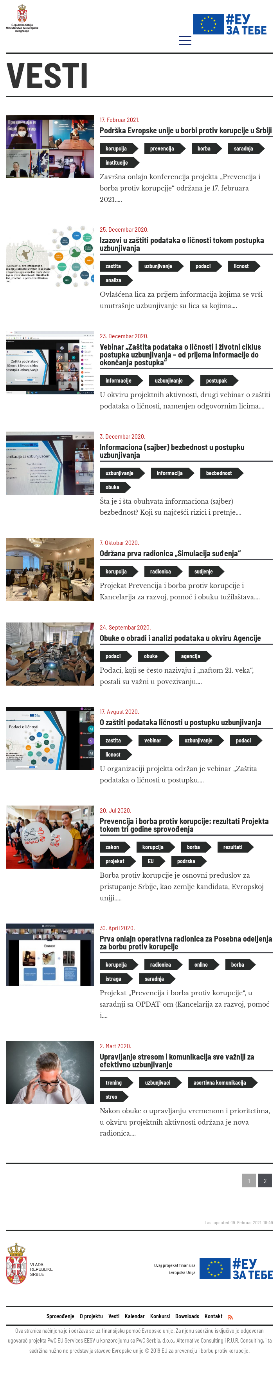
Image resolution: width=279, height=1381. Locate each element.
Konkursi (160, 1316)
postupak (216, 380)
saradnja (243, 148)
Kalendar (135, 1316)
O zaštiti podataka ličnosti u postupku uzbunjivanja (180, 722)
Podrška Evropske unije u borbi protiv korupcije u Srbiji (186, 130)
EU (151, 861)
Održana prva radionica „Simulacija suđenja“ (170, 553)
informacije (118, 380)
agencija (190, 656)
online (201, 964)
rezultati (232, 847)
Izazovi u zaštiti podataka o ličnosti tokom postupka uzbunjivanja (182, 243)
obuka (112, 487)
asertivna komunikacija (220, 1082)
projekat (115, 861)
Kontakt (214, 1316)
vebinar (152, 740)
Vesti (113, 1316)
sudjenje (203, 571)
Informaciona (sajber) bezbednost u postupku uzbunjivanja (172, 450)
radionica (160, 571)
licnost (241, 266)
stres (111, 1096)
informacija (170, 473)
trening (114, 1082)
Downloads (187, 1316)
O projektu (91, 1316)
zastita (113, 266)
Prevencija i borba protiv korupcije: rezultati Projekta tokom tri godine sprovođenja (184, 824)
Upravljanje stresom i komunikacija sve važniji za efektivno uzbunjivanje (177, 1060)
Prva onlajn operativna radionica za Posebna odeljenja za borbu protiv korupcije (186, 942)
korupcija (116, 148)
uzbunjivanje (158, 266)
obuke (151, 656)
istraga (113, 978)
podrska (186, 861)
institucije (117, 162)
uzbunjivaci (157, 1082)
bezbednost (219, 473)
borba (204, 148)
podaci (203, 266)
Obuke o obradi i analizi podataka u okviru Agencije (180, 637)
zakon (112, 847)
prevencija (162, 148)
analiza (113, 280)
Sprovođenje (60, 1316)
